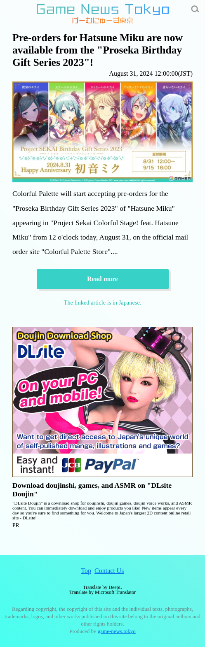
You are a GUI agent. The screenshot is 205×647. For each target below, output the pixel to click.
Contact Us (109, 570)
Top (86, 570)
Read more (102, 278)
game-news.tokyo (117, 631)
